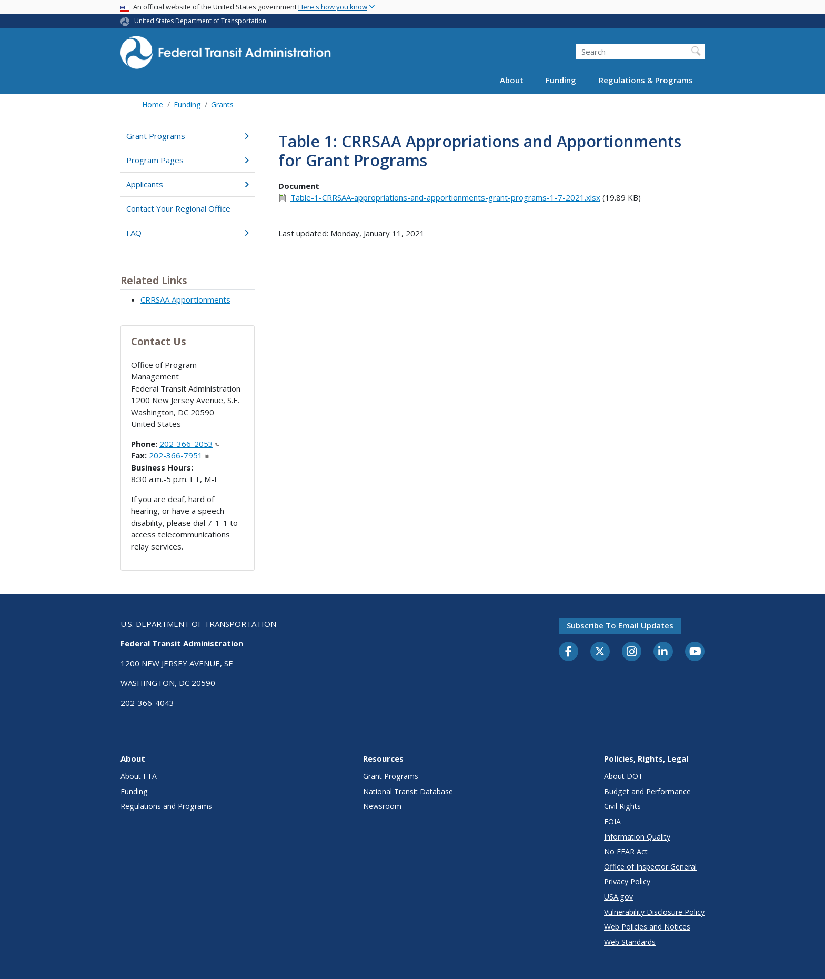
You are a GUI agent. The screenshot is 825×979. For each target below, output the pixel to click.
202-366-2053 (189, 443)
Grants (222, 104)
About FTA (138, 776)
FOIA (612, 821)
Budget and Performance (647, 791)
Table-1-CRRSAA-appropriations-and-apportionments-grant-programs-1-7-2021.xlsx (445, 197)
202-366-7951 (179, 455)
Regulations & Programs (646, 80)
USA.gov (618, 897)
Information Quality (637, 837)
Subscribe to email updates (620, 625)
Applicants (187, 184)
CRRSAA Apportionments (185, 299)
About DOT (623, 776)
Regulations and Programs (166, 806)
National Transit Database (408, 791)
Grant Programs (187, 136)
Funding (561, 80)
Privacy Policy (627, 881)
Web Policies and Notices (647, 927)
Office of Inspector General (650, 867)
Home (152, 104)
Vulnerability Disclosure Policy (654, 912)
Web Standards (630, 942)
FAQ (187, 232)
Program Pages (187, 160)
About (512, 80)
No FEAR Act (626, 851)
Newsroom (382, 806)
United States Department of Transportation (200, 20)
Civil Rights (622, 806)
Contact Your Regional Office (178, 208)
